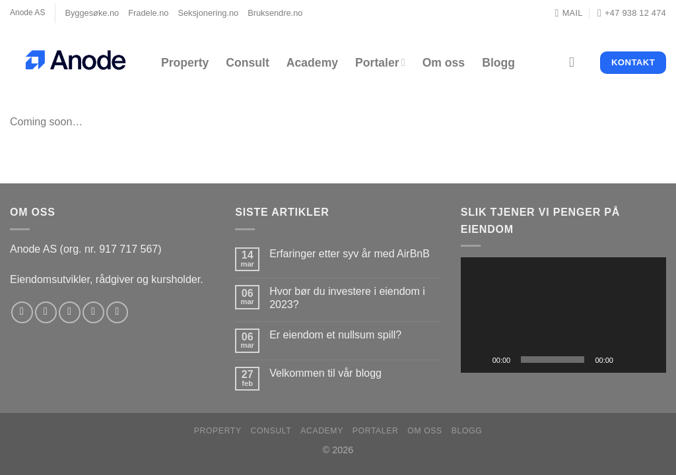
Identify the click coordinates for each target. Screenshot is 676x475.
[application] (563, 315)
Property (185, 62)
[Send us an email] (93, 312)
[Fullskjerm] (649, 359)
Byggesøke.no (92, 13)
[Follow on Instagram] (46, 312)
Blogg (498, 62)
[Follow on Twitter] (70, 312)
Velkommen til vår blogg (325, 373)
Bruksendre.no (275, 13)
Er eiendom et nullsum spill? (335, 334)
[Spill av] (478, 359)
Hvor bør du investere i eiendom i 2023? (347, 297)
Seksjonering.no (208, 13)
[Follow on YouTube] (117, 312)
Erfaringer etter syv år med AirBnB (349, 253)
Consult (247, 62)
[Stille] (627, 359)
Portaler (380, 62)
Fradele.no (148, 13)
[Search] (576, 62)
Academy (312, 62)
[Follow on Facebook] (22, 312)
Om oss (443, 62)
